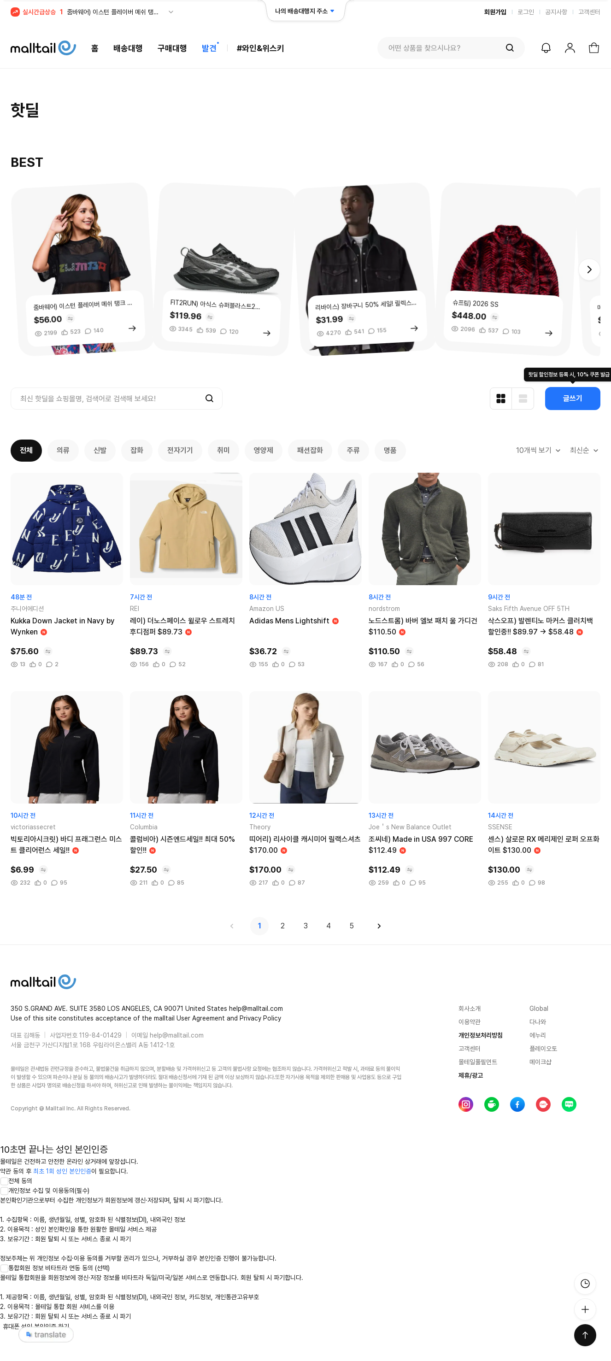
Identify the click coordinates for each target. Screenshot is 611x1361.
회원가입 (495, 12)
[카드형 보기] (501, 398)
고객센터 (589, 12)
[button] (589, 269)
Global (538, 1008)
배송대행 (128, 48)
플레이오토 (543, 1048)
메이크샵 (540, 1062)
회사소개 (469, 1008)
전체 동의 (16, 1181)
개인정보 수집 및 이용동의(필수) (44, 1190)
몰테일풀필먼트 (477, 1062)
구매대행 (172, 48)
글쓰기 (572, 398)
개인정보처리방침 (480, 1035)
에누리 (537, 1035)
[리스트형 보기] (523, 398)
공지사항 (556, 12)
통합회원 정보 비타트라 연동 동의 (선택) (55, 1268)
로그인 (525, 12)
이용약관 (469, 1022)
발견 (209, 48)
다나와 (537, 1022)
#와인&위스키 (260, 48)
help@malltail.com (177, 1035)
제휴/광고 (470, 1075)
